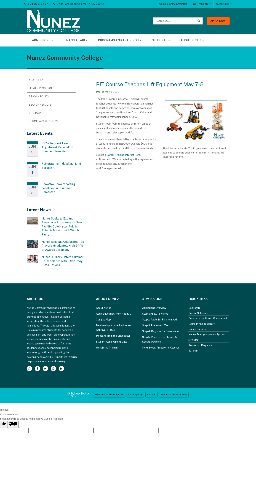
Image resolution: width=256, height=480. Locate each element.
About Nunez (103, 307)
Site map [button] (151, 394)
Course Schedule (198, 313)
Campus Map (103, 319)
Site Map (35, 112)
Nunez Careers (197, 329)
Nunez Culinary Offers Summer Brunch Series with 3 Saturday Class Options (63, 261)
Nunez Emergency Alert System (206, 334)
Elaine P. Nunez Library (201, 323)
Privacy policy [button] (135, 394)
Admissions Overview (154, 307)
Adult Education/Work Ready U (113, 313)
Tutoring (193, 350)
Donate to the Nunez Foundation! (207, 318)
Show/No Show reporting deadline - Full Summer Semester (58, 188)
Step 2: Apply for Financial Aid (159, 319)
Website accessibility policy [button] (109, 394)
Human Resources (41, 88)
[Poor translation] (13, 424)
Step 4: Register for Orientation (160, 331)
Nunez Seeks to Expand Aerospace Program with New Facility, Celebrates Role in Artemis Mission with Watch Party (62, 226)
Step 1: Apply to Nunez (155, 313)
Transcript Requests (200, 345)
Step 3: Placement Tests (156, 325)
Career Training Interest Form (123, 154)
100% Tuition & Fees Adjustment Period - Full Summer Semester (57, 147)
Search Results (40, 104)
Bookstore (194, 307)
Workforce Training (107, 347)
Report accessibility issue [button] (174, 394)
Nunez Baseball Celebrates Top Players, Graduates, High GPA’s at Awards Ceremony (63, 245)
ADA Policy (36, 80)
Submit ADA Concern (43, 121)
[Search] (199, 20)
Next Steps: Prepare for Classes (160, 347)
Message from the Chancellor (113, 335)
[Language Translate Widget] (201, 4)
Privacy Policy (39, 96)
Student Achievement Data (111, 341)
